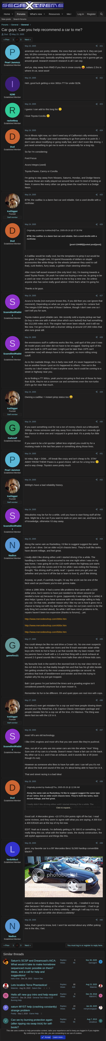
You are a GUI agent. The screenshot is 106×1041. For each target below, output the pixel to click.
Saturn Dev (38, 979)
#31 (101, 454)
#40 (101, 920)
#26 (101, 224)
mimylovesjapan (90, 1009)
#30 (101, 422)
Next (27, 39)
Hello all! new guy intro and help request (34, 994)
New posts (6, 19)
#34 (101, 539)
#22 (101, 78)
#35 (101, 639)
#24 (101, 130)
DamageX (93, 963)
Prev (7, 39)
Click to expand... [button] (64, 808)
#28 (101, 337)
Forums (21, 14)
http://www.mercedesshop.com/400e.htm (46, 625)
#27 (101, 296)
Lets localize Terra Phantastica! (29, 985)
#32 (101, 480)
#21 (101, 46)
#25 (101, 195)
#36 (101, 700)
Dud (6, 34)
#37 (101, 730)
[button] (12, 14)
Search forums (19, 19)
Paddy (13, 1014)
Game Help (34, 1014)
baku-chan (15, 979)
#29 (101, 392)
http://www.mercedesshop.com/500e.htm (46, 632)
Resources (54, 14)
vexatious (93, 1022)
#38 (101, 781)
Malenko (14, 988)
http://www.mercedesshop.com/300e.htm (46, 619)
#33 (101, 509)
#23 (101, 104)
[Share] (97, 46)
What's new (36, 14)
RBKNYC (15, 998)
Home (7, 14)
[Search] (101, 14)
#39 (101, 843)
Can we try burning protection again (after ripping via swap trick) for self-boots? (31, 1023)
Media (70, 14)
